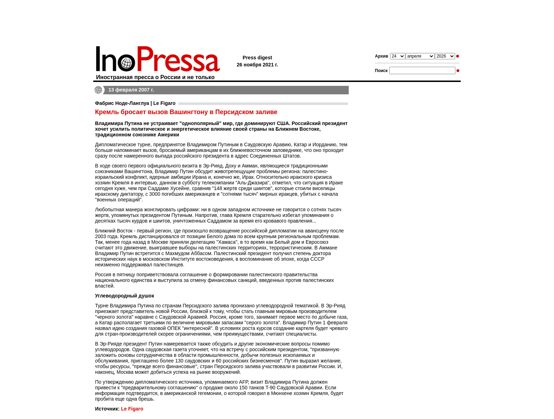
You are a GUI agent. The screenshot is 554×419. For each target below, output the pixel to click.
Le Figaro (132, 409)
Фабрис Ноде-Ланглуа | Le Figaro (135, 103)
